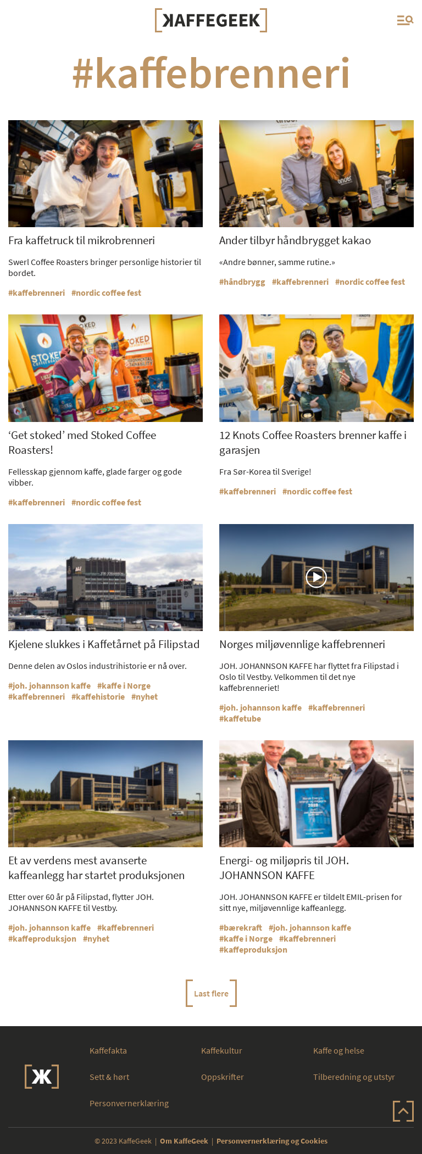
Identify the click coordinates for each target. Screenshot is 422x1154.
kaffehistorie (100, 696)
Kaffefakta (108, 1050)
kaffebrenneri (39, 292)
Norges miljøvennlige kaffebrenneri (302, 644)
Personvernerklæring (129, 1102)
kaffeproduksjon (44, 938)
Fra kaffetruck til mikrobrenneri (81, 240)
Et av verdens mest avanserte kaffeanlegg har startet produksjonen (96, 867)
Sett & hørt (109, 1076)
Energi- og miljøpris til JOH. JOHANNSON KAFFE (284, 867)
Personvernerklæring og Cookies (271, 1141)
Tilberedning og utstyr (354, 1076)
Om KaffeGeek (184, 1141)
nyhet (147, 696)
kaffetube (242, 718)
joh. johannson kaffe (52, 685)
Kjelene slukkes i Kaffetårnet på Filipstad (104, 644)
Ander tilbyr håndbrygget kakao (295, 240)
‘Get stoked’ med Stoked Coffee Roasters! (82, 442)
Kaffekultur (221, 1050)
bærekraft (243, 927)
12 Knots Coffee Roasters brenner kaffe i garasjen (313, 442)
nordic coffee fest (108, 292)
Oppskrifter (222, 1076)
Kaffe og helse (338, 1050)
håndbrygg (244, 281)
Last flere (211, 993)
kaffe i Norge (126, 685)
